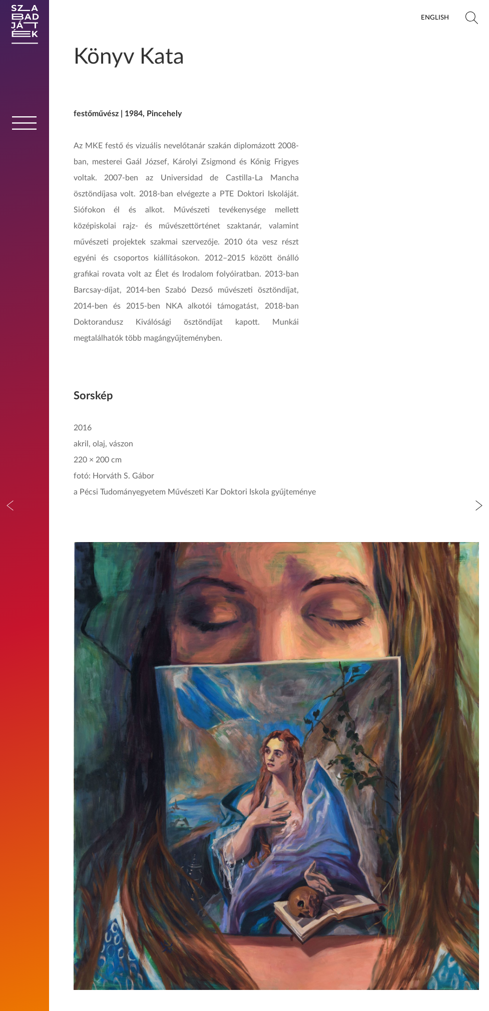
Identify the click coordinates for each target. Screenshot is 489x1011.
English (435, 18)
